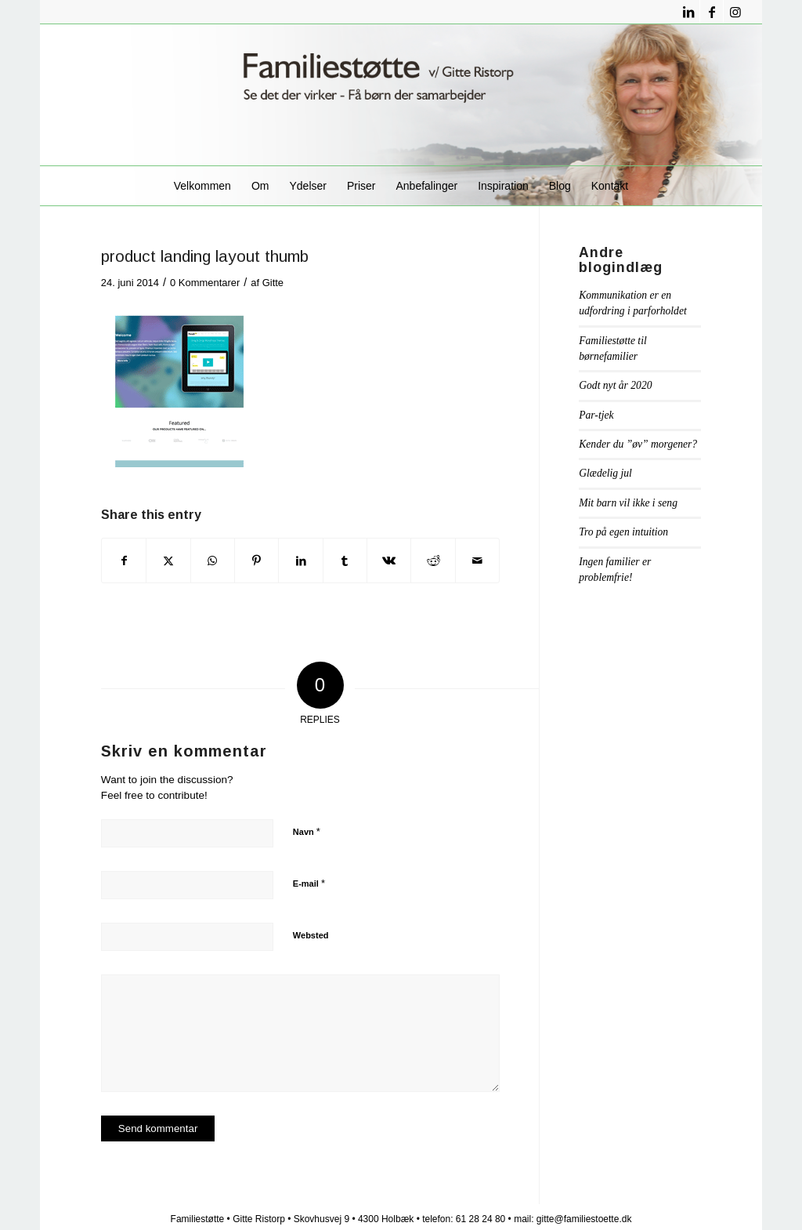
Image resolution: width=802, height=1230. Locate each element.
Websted (311, 935)
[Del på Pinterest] (256, 560)
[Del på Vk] (388, 560)
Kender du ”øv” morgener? (638, 444)
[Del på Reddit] (432, 560)
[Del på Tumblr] (345, 560)
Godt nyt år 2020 (615, 385)
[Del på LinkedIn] (300, 560)
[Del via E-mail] (477, 560)
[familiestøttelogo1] (401, 94)
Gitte (273, 282)
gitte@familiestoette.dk (584, 1219)
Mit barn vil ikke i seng (628, 503)
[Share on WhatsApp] (212, 560)
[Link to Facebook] (711, 12)
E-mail (309, 883)
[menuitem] (202, 185)
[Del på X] (168, 560)
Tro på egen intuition (623, 532)
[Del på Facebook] (124, 560)
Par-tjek (596, 415)
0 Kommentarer (205, 282)
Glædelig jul (605, 473)
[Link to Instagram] (735, 12)
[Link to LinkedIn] (688, 12)
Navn (306, 831)
